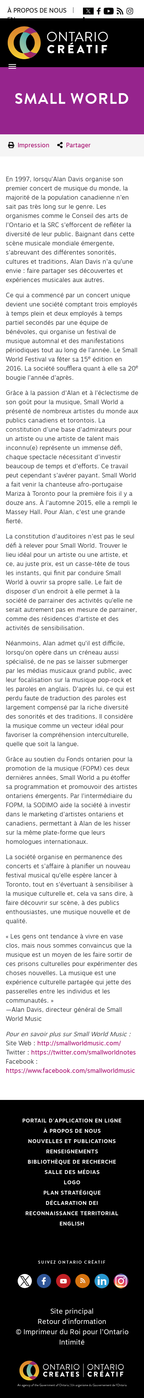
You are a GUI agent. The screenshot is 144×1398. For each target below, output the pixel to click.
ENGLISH (72, 1224)
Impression (29, 145)
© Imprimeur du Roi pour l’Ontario (72, 1332)
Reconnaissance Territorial (62, 1213)
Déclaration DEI (52, 1203)
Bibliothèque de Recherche (61, 1162)
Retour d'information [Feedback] (72, 1322)
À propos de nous (72, 1131)
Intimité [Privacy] (72, 1342)
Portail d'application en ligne (64, 1121)
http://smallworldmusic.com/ (79, 1043)
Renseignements (72, 1152)
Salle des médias (72, 1172)
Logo (72, 1182)
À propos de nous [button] (36, 11)
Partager (74, 145)
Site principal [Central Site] (72, 1311)
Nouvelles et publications (72, 1141)
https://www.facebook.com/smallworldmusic (70, 1071)
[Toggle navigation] (8, 66)
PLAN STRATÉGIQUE (72, 1193)
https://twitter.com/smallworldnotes (83, 1053)
